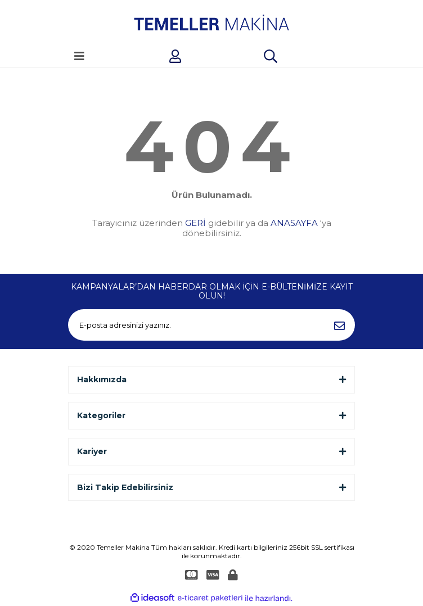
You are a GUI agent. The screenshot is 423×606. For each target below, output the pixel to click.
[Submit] (339, 325)
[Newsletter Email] (211, 325)
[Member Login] (175, 56)
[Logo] (211, 22)
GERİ (195, 223)
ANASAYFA (294, 223)
